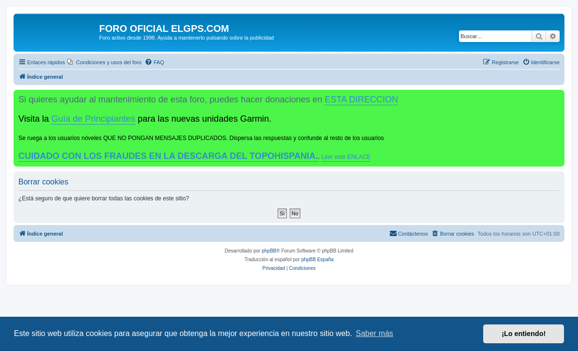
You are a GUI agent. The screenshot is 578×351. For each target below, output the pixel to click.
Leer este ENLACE (346, 157)
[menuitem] (104, 62)
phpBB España (317, 259)
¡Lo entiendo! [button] (524, 333)
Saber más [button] (374, 333)
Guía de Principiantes (93, 119)
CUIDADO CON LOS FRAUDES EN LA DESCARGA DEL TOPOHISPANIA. (168, 156)
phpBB (269, 250)
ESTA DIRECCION (361, 99)
